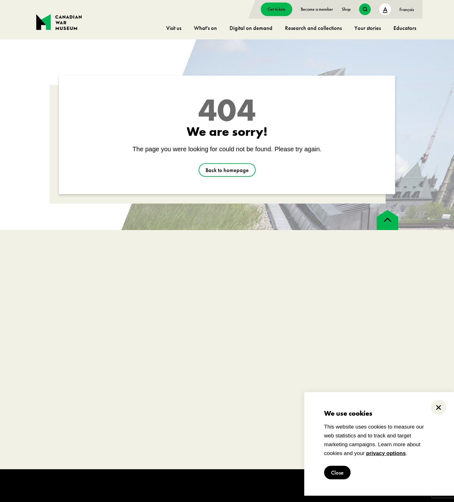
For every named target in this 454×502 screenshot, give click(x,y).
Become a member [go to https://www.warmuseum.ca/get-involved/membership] (317, 9)
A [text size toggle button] (385, 9)
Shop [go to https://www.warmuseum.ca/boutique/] (346, 9)
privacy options (386, 453)
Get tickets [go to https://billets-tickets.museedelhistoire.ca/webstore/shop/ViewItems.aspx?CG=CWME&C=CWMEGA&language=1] (276, 9)
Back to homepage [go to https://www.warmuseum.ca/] (227, 170)
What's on (205, 28)
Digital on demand (251, 28)
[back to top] (387, 220)
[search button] (365, 9)
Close (337, 472)
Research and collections (313, 28)
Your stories (367, 28)
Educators (404, 28)
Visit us (173, 28)
